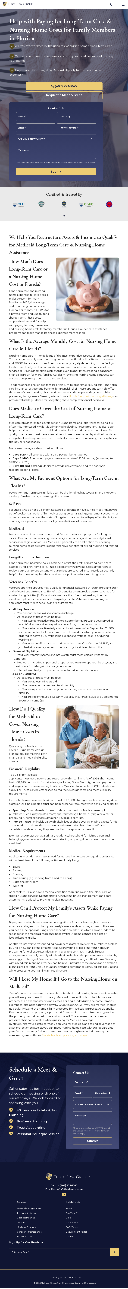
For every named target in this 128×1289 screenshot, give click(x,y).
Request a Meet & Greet (64, 95)
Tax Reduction (24, 1240)
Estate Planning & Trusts (29, 1212)
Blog (68, 1221)
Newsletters (72, 1226)
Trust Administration (27, 1217)
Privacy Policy (66, 163)
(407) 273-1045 (66, 86)
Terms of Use (74, 1281)
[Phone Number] (111, 5)
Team (69, 1212)
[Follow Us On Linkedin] (64, 1198)
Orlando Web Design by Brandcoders (79, 1287)
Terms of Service (83, 163)
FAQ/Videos (72, 1231)
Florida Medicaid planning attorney (91, 400)
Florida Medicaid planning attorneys (64, 1039)
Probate (21, 1226)
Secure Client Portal (76, 1235)
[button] (64, 215)
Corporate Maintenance (29, 1235)
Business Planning (26, 1221)
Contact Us (71, 1240)
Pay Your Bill (72, 1217)
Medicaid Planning (26, 1231)
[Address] (117, 5)
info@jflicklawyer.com (69, 1193)
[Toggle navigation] (123, 5)
